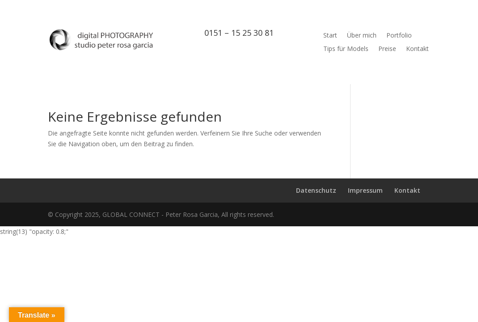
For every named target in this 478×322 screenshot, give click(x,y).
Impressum (365, 190)
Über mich (361, 35)
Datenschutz (316, 190)
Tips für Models (345, 49)
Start (330, 35)
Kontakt (417, 49)
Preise (387, 49)
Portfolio (399, 35)
